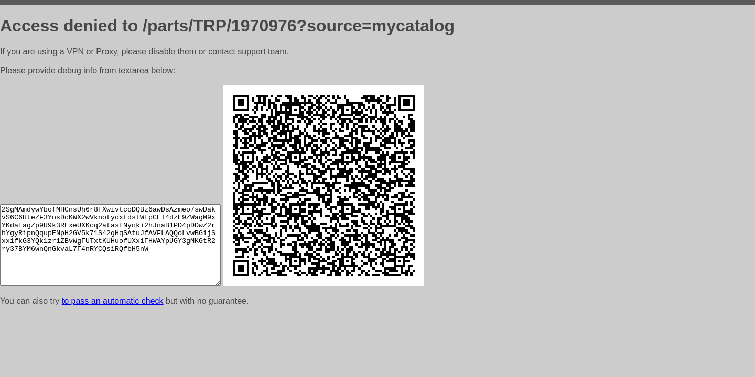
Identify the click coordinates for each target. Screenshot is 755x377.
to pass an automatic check (113, 300)
